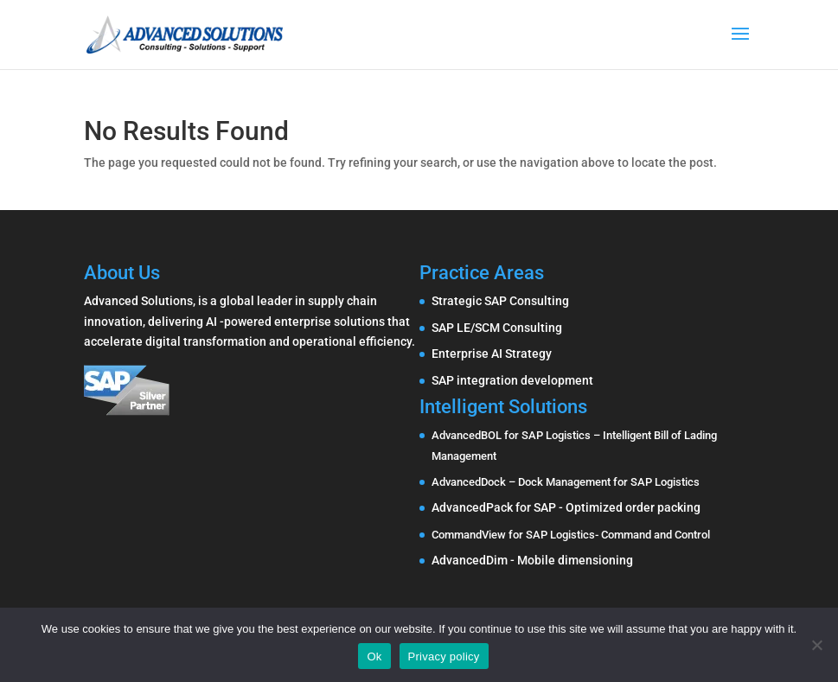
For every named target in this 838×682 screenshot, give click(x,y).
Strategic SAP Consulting (500, 301)
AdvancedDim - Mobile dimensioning (532, 560)
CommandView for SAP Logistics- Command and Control (571, 534)
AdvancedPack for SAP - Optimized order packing (566, 507)
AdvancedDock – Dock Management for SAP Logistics (566, 481)
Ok (374, 656)
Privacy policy (444, 656)
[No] (816, 644)
